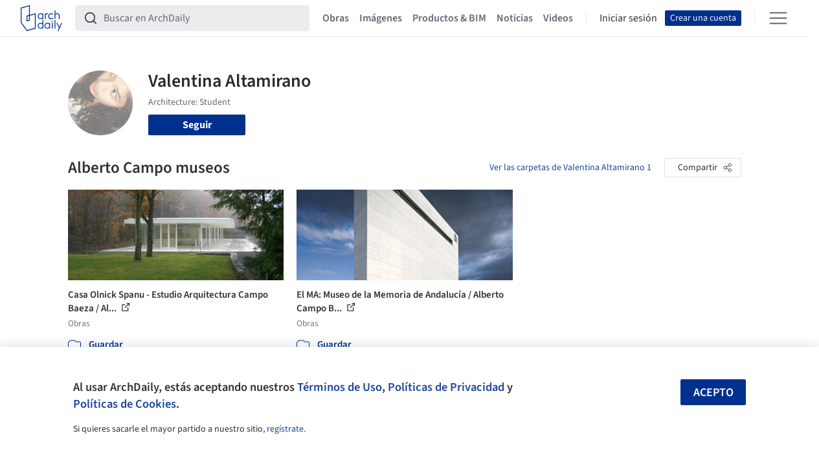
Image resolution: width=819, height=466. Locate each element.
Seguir (197, 125)
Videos (558, 18)
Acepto (713, 392)
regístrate (285, 429)
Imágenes (380, 18)
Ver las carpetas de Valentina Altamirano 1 (570, 167)
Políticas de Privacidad (446, 387)
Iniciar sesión (628, 18)
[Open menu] (778, 18)
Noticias (515, 18)
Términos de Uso (339, 387)
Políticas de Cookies (124, 403)
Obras (335, 18)
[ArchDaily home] (41, 18)
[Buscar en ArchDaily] (203, 18)
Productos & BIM (449, 18)
